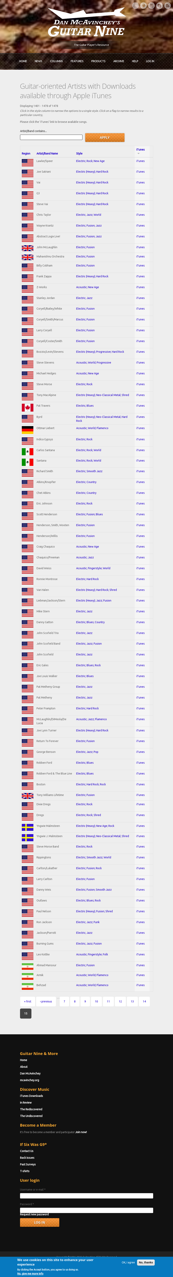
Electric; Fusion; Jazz (89, 225)
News (38, 61)
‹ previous (46, 1001)
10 (96, 1001)
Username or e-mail (33, 1189)
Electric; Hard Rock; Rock (91, 784)
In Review (26, 1102)
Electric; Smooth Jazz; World (93, 857)
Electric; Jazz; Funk (88, 922)
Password (27, 1204)
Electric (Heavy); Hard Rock (92, 171)
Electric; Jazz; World (88, 214)
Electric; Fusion (85, 247)
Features (77, 61)
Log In (150, 61)
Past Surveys (28, 1164)
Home (23, 61)
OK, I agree (128, 1271)
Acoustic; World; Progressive (93, 362)
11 (108, 1001)
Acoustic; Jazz (85, 557)
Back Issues (27, 1157)
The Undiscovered (31, 1116)
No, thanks (146, 1271)
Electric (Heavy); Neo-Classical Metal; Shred (102, 395)
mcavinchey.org (29, 1080)
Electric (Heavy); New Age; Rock (95, 825)
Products (98, 61)
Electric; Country (86, 482)
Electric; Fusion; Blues (89, 514)
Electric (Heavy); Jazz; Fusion (93, 600)
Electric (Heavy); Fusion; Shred (94, 911)
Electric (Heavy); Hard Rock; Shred (96, 589)
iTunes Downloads (31, 1095)
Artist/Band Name (47, 153)
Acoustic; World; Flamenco (92, 428)
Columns (56, 61)
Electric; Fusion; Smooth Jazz (94, 889)
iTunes (140, 161)
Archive (118, 61)
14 (144, 1001)
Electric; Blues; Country (90, 622)
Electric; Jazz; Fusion (89, 643)
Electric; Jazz (84, 298)
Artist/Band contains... (33, 131)
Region (26, 153)
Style (79, 153)
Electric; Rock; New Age (90, 161)
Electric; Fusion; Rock (89, 868)
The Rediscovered (31, 1109)
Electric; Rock (84, 384)
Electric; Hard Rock (87, 579)
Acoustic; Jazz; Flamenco (91, 719)
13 (132, 1001)
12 (120, 1001)
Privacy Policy (133, 1264)
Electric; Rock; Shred (88, 815)
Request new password (34, 1214)
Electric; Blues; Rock (88, 665)
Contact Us (26, 1151)
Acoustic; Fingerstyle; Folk (92, 954)
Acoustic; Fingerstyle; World (93, 568)
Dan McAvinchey (30, 1073)
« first (27, 1001)
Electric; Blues (85, 405)
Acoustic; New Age (87, 287)
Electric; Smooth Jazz (89, 471)
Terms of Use (107, 1264)
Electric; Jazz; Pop (87, 751)
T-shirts (24, 1171)
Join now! (81, 1132)
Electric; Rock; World (88, 450)
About (23, 1066)
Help (135, 61)
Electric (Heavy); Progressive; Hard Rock (100, 351)
